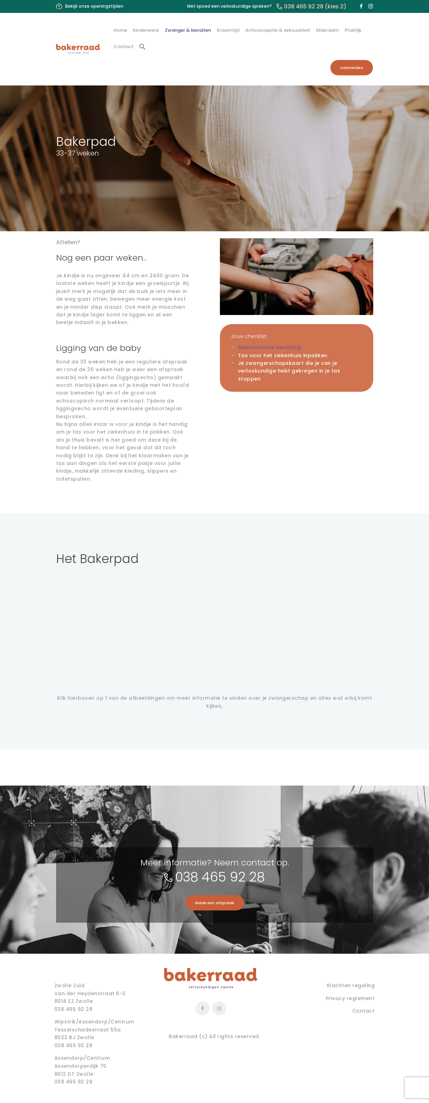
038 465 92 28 (220, 877)
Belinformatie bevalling (269, 347)
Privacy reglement (350, 998)
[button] (142, 47)
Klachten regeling (351, 985)
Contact (363, 1010)
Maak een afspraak (214, 903)
